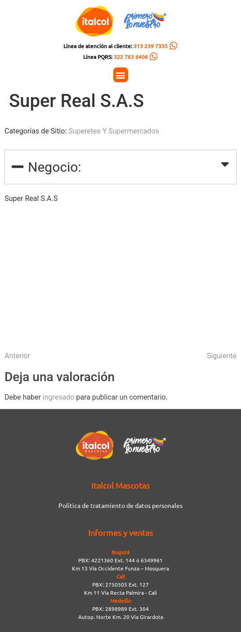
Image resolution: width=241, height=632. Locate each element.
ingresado (59, 397)
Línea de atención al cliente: (115, 45)
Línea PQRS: (115, 56)
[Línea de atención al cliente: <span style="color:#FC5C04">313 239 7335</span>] (173, 45)
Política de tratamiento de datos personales (120, 505)
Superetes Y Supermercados (113, 131)
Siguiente (222, 356)
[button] (120, 74)
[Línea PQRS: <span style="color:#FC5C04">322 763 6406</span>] (153, 56)
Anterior (17, 356)
